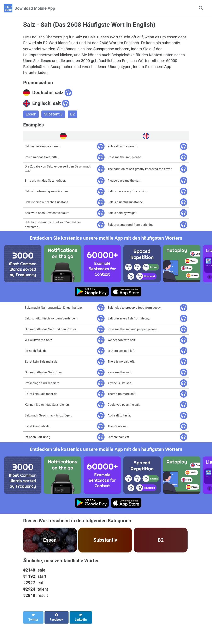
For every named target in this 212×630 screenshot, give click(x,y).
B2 (74, 116)
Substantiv (54, 116)
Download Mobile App (34, 8)
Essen (31, 116)
